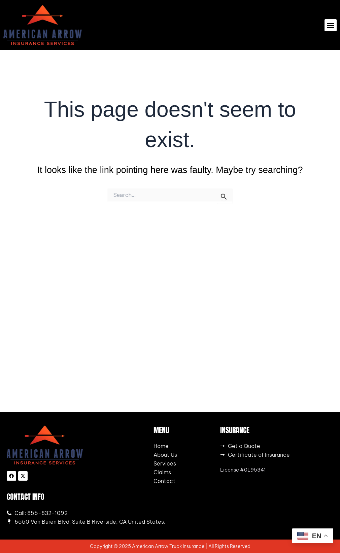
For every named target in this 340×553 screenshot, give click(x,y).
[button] (331, 25)
